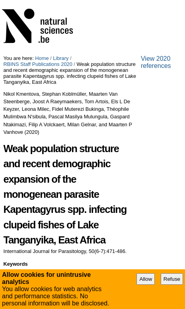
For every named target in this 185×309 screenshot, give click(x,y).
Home (42, 58)
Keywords (15, 264)
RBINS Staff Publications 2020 (37, 64)
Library (60, 58)
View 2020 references (156, 62)
